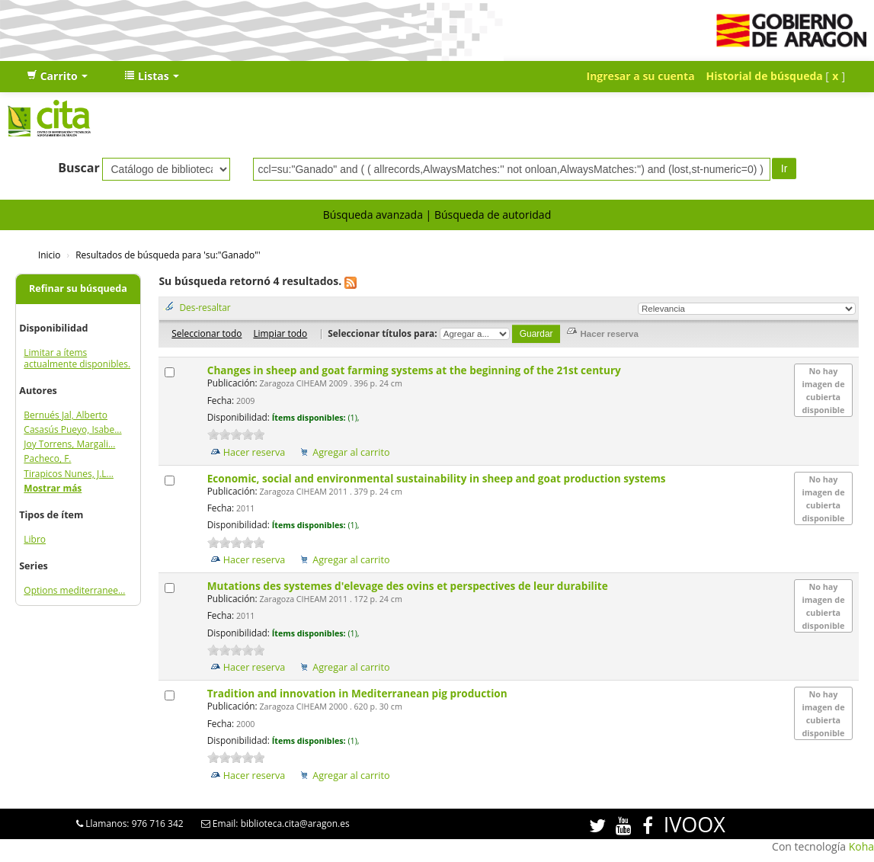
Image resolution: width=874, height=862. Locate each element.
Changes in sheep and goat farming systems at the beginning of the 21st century (415, 370)
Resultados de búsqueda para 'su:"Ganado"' (167, 254)
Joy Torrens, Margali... (69, 443)
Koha (861, 846)
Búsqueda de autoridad (492, 214)
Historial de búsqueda (764, 76)
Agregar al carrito (350, 452)
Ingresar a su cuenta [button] (641, 76)
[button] (57, 76)
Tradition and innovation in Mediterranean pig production (358, 693)
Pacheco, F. (47, 458)
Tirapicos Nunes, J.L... (69, 473)
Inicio (49, 254)
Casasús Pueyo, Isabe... (72, 429)
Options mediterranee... (74, 590)
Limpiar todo (280, 333)
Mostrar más (53, 488)
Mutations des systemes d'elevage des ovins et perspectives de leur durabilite (409, 585)
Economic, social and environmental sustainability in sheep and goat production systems (437, 478)
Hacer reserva (254, 452)
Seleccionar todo (206, 333)
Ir (784, 168)
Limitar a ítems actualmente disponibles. (77, 358)
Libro (35, 539)
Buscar (79, 167)
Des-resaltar (204, 307)
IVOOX (694, 824)
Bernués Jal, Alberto (65, 415)
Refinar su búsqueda (78, 288)
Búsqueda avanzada (373, 214)
